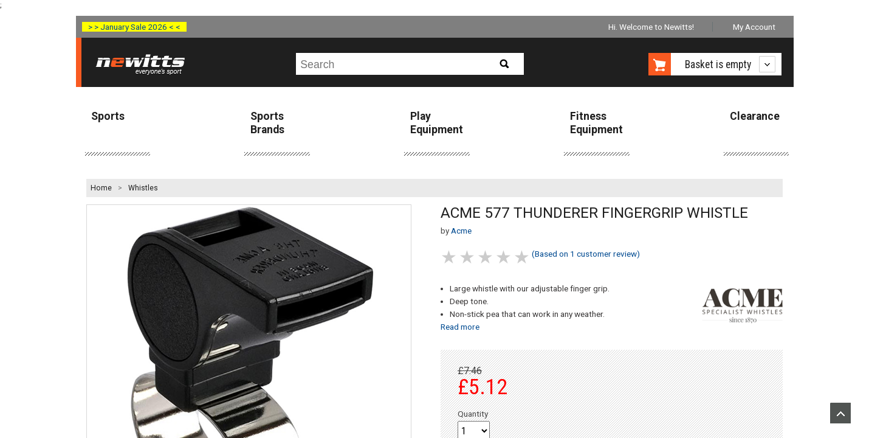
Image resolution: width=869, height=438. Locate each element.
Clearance (755, 116)
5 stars (523, 257)
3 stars (486, 257)
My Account (754, 27)
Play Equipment (436, 122)
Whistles (143, 188)
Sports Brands (267, 122)
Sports (108, 116)
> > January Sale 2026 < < (134, 27)
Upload (840, 413)
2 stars (468, 257)
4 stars (504, 257)
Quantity (473, 414)
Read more (460, 327)
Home (101, 188)
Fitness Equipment (596, 122)
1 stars (450, 257)
